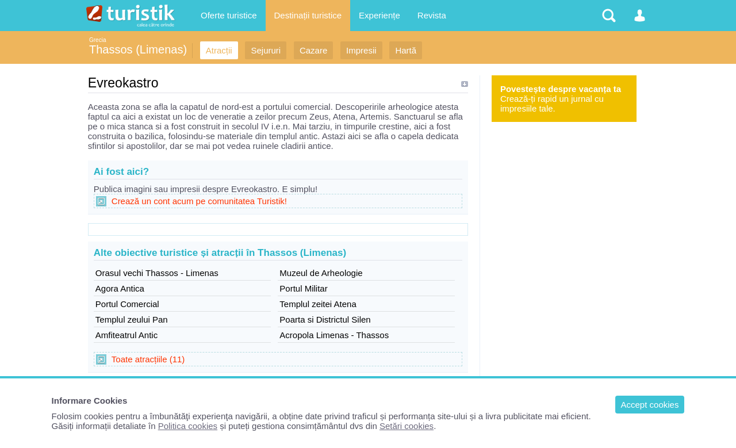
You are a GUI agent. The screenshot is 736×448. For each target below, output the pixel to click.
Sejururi (266, 50)
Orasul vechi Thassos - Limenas (156, 273)
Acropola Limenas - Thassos (334, 335)
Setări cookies (406, 426)
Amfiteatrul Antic (126, 335)
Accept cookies (650, 404)
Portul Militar (303, 288)
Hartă (405, 50)
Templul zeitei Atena (317, 304)
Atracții (219, 50)
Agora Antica (119, 288)
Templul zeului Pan (131, 319)
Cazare (313, 50)
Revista (431, 15)
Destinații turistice (308, 15)
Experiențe (379, 15)
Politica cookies (187, 426)
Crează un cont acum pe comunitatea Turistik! (199, 201)
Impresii (361, 50)
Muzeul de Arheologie (320, 273)
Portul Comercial (127, 304)
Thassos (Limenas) (138, 49)
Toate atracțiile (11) (148, 359)
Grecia (97, 40)
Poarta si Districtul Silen (324, 319)
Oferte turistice (229, 15)
